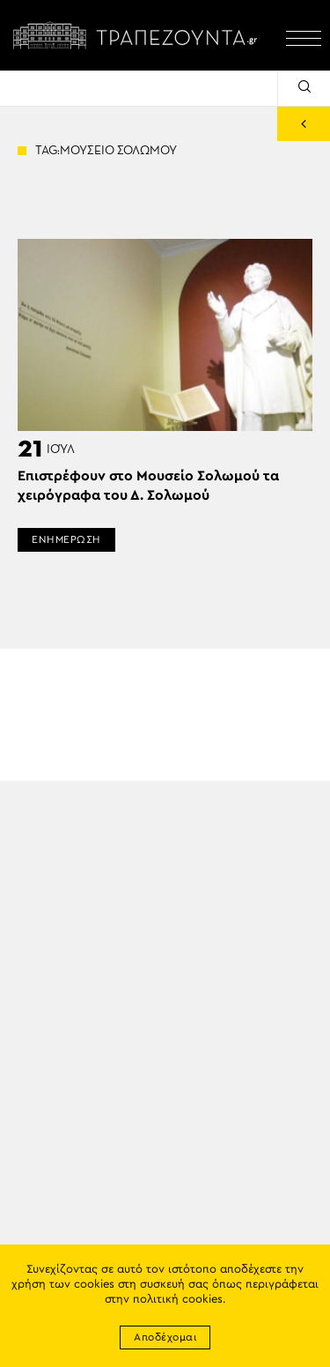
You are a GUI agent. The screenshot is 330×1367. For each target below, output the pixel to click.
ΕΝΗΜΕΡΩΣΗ (66, 539)
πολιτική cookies (178, 1299)
